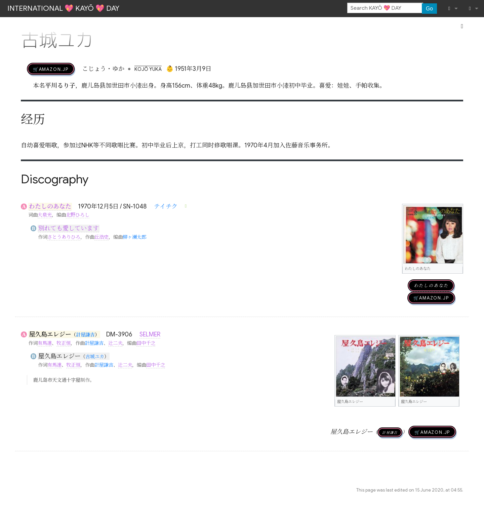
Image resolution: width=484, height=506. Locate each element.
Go (429, 8)
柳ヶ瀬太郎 (134, 237)
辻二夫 (115, 343)
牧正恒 (63, 343)
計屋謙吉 (85, 335)
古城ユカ (94, 357)
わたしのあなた (50, 206)
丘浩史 (101, 237)
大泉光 (45, 215)
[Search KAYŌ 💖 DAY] (385, 8)
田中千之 (145, 343)
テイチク (165, 206)
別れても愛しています (68, 228)
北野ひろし (77, 215)
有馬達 (45, 343)
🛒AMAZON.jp (51, 69)
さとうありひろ (63, 237)
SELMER (149, 334)
